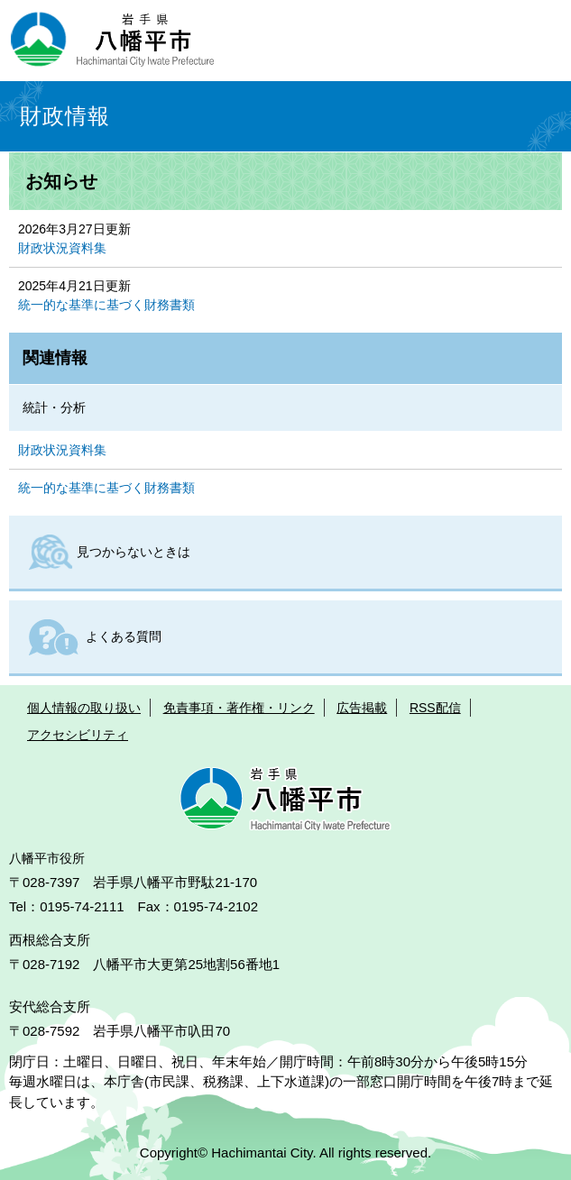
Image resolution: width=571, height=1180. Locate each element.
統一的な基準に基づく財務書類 (106, 304)
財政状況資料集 (62, 248)
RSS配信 (435, 707)
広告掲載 (361, 707)
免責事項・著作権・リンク (239, 707)
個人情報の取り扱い (84, 707)
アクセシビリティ (77, 734)
